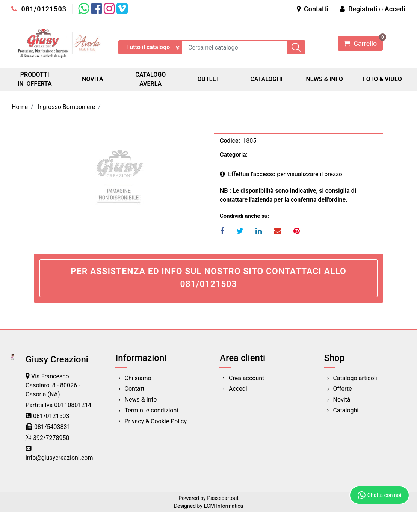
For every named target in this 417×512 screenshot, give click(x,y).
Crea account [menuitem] (246, 378)
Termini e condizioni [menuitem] (151, 410)
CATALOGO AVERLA (150, 79)
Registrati (363, 9)
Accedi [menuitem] (238, 388)
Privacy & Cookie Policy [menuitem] (156, 421)
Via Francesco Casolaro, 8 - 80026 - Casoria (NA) (53, 385)
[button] (296, 47)
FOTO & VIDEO (382, 79)
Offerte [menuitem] (342, 388)
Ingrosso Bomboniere (66, 106)
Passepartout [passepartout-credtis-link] (223, 498)
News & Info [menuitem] (141, 399)
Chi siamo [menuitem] (138, 378)
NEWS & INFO (324, 79)
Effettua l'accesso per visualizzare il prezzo (281, 174)
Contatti (312, 9)
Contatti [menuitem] (135, 388)
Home (20, 106)
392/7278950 (51, 437)
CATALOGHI (266, 79)
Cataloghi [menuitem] (346, 410)
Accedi (395, 9)
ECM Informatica (223, 506)
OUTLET (208, 79)
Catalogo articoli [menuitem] (355, 378)
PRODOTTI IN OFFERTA (35, 79)
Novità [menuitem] (342, 399)
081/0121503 (38, 9)
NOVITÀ (92, 79)
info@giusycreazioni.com (59, 457)
